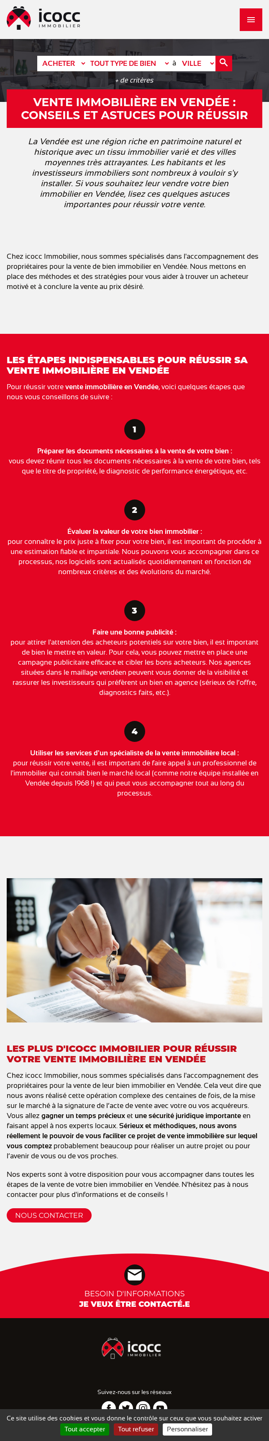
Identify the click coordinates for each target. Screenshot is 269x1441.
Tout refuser (136, 1429)
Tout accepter (84, 1429)
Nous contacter (49, 1215)
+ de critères (134, 80)
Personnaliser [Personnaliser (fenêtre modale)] (187, 1429)
